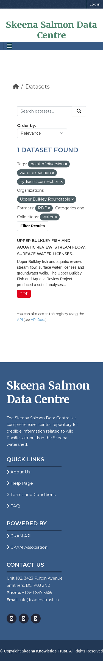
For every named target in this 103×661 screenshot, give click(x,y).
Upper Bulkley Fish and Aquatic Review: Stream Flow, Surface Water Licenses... (51, 247)
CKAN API (19, 536)
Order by (26, 125)
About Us (18, 472)
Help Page (20, 483)
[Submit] (79, 111)
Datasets (37, 86)
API (20, 320)
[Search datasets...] (44, 111)
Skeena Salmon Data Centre (51, 30)
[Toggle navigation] (9, 46)
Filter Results (33, 226)
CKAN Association (27, 547)
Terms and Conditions (31, 494)
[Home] (16, 86)
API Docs (38, 320)
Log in (95, 4)
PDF (24, 293)
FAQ (13, 505)
